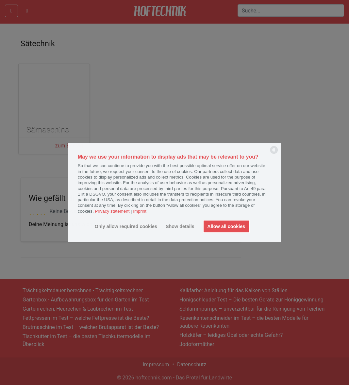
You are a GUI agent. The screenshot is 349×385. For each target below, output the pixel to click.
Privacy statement (112, 211)
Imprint (139, 211)
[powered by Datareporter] (274, 153)
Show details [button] (180, 226)
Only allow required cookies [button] (126, 226)
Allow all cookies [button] (226, 226)
